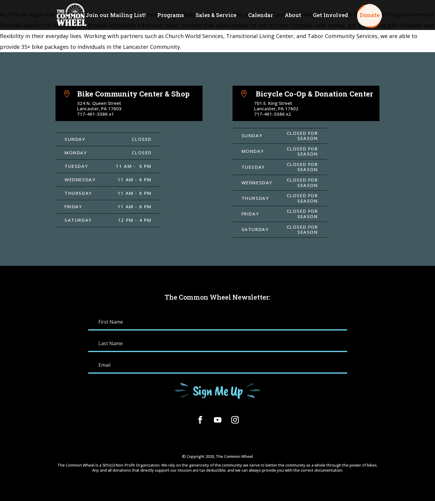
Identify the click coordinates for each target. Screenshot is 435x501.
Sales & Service (216, 16)
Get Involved (330, 16)
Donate (370, 16)
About (293, 16)
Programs (170, 16)
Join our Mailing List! (116, 16)
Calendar (260, 16)
